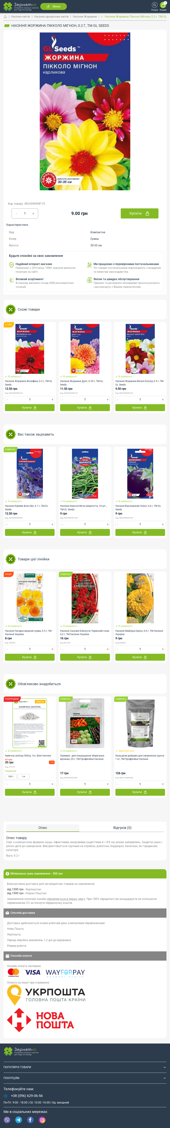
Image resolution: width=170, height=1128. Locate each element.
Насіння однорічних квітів (51, 16)
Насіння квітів (20, 16)
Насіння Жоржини (85, 16)
